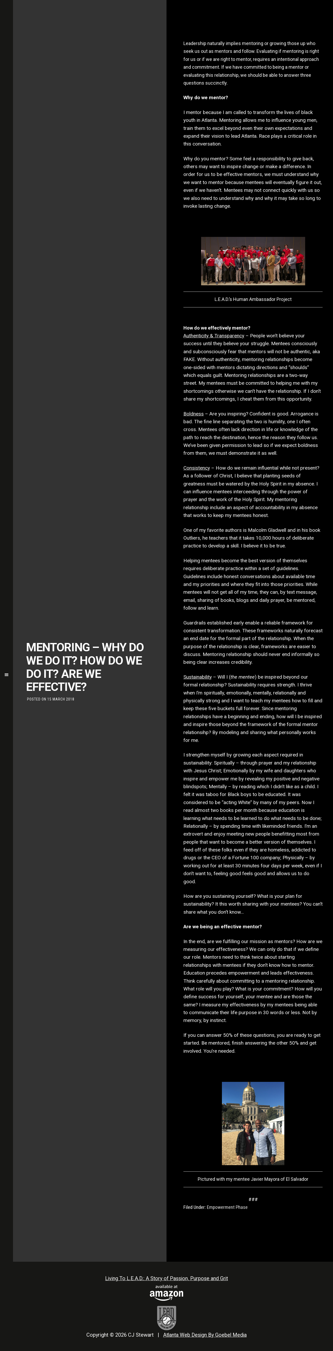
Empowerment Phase (227, 1207)
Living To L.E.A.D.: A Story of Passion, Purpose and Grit (166, 1278)
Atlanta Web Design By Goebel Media (204, 1334)
